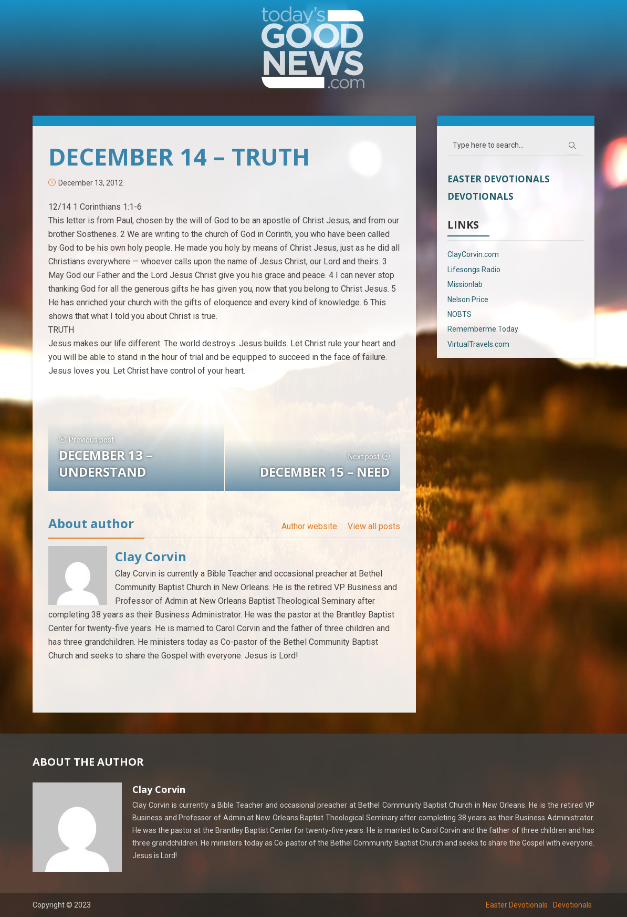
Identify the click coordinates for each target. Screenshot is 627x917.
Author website (309, 526)
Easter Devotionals (498, 179)
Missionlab (465, 284)
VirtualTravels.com (478, 344)
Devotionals (480, 196)
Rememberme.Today (482, 329)
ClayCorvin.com (473, 254)
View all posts (374, 526)
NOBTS (459, 314)
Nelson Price (467, 299)
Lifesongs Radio (473, 269)
